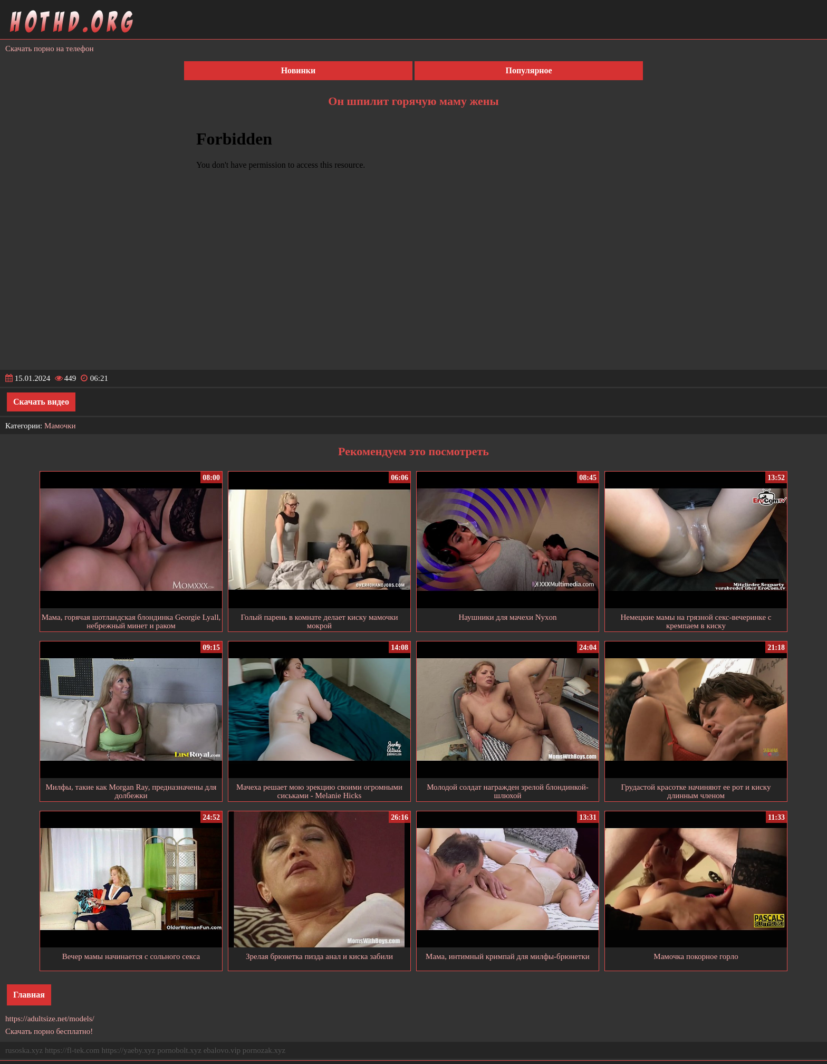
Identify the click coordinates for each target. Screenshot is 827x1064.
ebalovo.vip (222, 1050)
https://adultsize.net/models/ (49, 1018)
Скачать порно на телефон (49, 48)
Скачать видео (41, 401)
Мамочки (59, 425)
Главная (29, 994)
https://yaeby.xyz (128, 1050)
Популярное (529, 70)
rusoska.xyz (24, 1050)
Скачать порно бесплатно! (49, 1031)
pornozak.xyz (264, 1050)
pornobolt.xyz (179, 1050)
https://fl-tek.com (72, 1050)
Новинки (298, 70)
